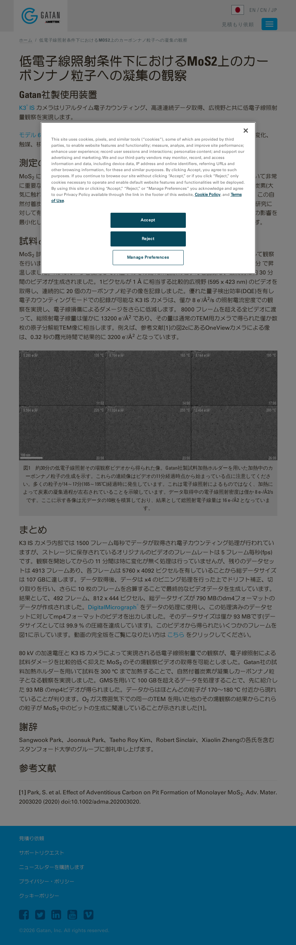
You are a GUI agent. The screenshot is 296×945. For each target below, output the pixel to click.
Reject (148, 238)
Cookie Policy (207, 194)
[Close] (246, 130)
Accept (148, 219)
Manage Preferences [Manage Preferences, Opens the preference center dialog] (148, 257)
